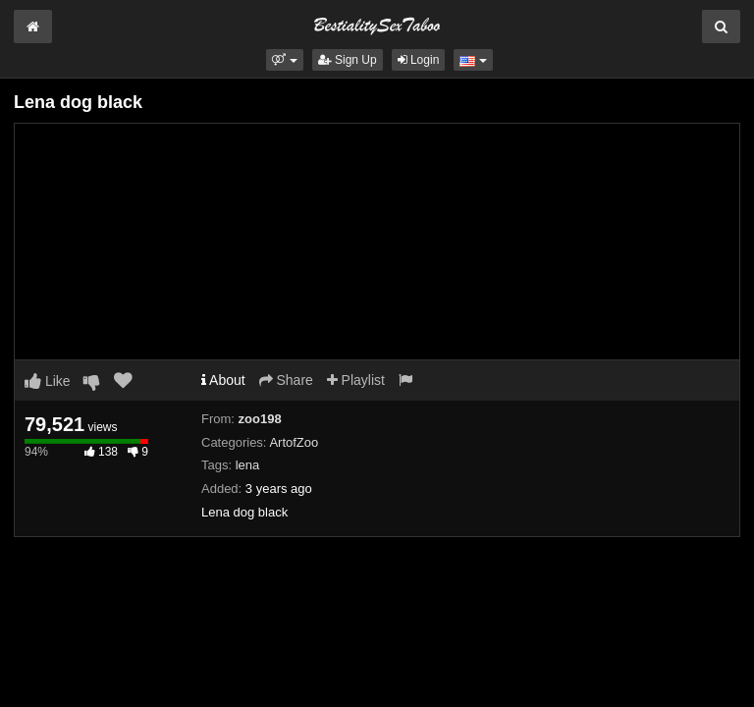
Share (286, 380)
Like (48, 381)
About (223, 380)
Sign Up (347, 60)
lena (248, 465)
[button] (284, 60)
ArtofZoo (293, 442)
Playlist (356, 380)
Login (419, 60)
